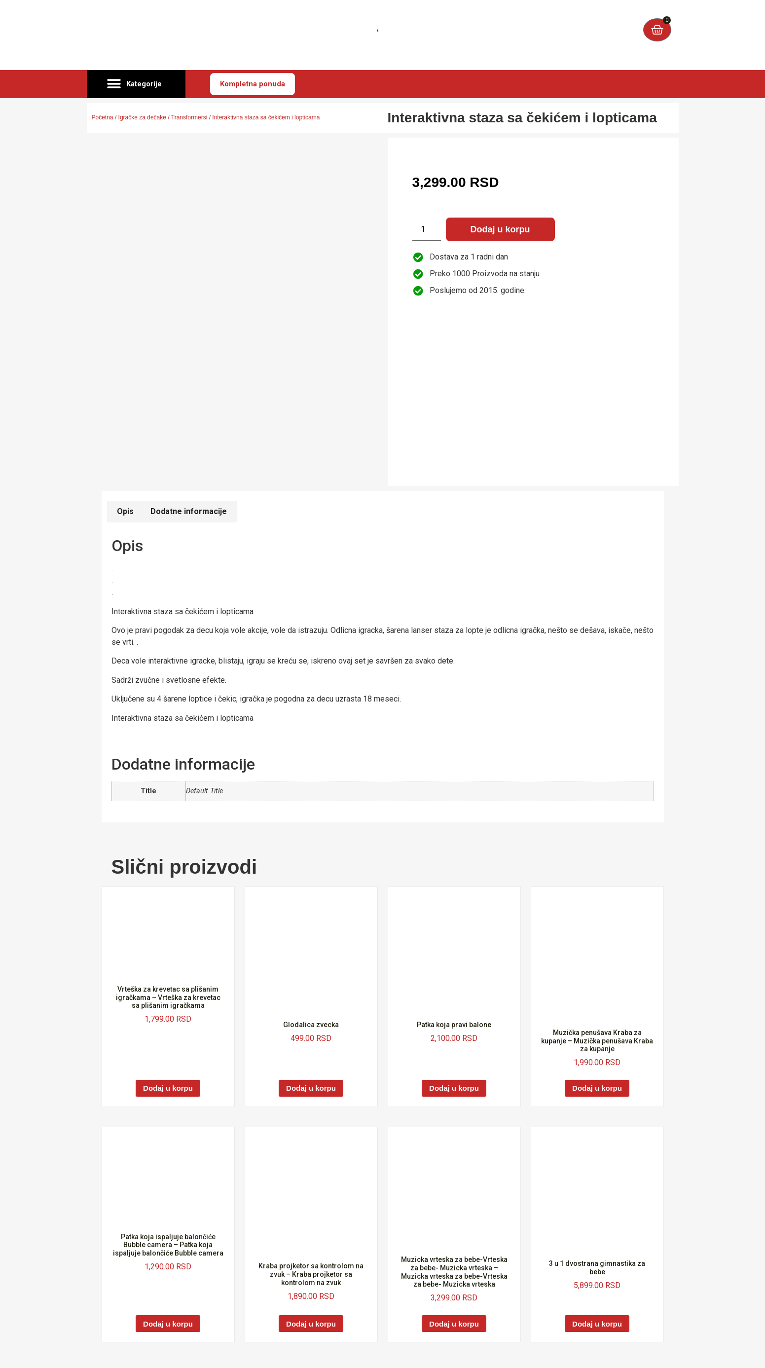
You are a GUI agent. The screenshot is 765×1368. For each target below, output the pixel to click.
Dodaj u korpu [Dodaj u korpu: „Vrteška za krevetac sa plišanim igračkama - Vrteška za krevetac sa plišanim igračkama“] (168, 1088)
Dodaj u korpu (500, 229)
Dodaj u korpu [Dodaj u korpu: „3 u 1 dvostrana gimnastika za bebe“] (597, 1324)
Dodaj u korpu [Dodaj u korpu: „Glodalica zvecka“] (311, 1088)
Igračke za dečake (142, 117)
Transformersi (189, 117)
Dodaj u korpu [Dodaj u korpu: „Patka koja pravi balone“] (454, 1088)
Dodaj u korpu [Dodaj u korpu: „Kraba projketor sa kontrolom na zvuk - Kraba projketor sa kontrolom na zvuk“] (311, 1324)
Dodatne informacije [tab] (188, 511)
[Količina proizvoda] (426, 229)
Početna (102, 117)
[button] (136, 84)
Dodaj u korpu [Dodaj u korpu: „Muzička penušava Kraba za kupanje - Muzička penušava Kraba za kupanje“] (597, 1088)
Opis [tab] (125, 511)
